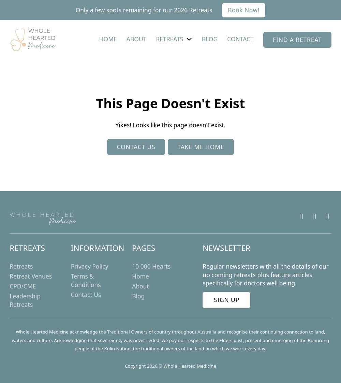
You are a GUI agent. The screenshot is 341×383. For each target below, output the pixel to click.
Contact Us (86, 294)
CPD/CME (23, 286)
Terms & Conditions (86, 280)
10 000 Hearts (151, 266)
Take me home (200, 147)
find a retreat (297, 40)
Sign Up (226, 300)
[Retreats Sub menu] (189, 39)
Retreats (169, 39)
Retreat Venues (31, 276)
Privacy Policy (89, 266)
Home (108, 39)
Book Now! (243, 10)
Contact (240, 39)
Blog (210, 39)
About (136, 39)
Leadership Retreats (25, 300)
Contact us (136, 147)
